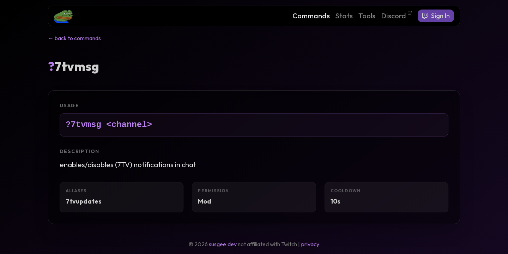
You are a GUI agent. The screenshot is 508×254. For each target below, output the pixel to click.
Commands (311, 15)
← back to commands (74, 38)
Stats (344, 15)
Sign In (436, 16)
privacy (310, 244)
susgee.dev (223, 244)
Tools (366, 15)
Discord (396, 15)
